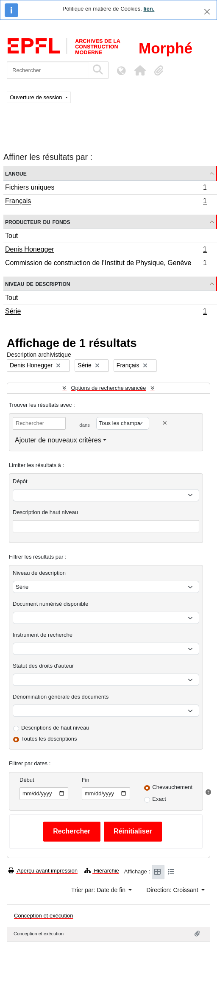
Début (26, 780)
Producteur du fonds (37, 222)
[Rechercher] (48, 70)
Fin (85, 780)
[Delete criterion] (165, 423)
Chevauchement (172, 787)
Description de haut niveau (45, 512)
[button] (140, 70)
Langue (16, 173)
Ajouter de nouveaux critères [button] (58, 440)
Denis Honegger (106, 250)
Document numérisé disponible (50, 604)
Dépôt (20, 481)
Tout (11, 235)
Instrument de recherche (42, 635)
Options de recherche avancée (108, 388)
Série (106, 312)
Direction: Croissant (173, 890)
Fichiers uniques (106, 188)
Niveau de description (37, 284)
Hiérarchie (101, 870)
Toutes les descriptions (49, 739)
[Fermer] (207, 11)
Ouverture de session (37, 97)
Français (106, 202)
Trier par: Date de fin (99, 890)
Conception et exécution (43, 915)
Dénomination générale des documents (60, 697)
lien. (148, 9)
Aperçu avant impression (43, 870)
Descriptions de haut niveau (55, 727)
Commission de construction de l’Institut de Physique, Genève (106, 264)
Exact (159, 799)
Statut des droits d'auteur (43, 666)
